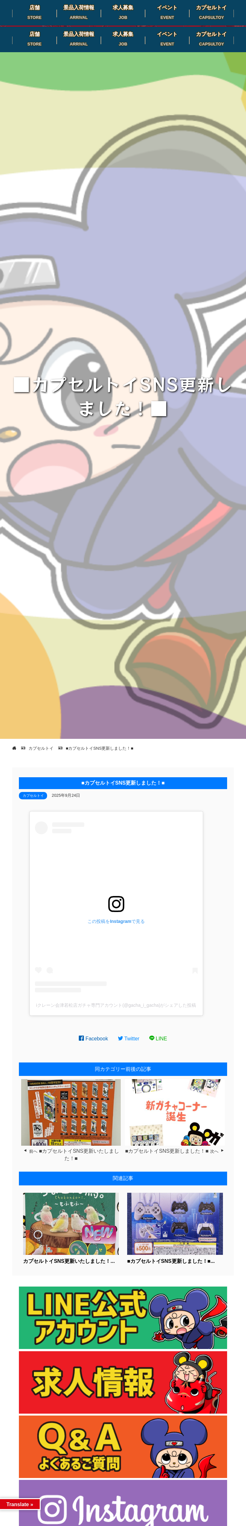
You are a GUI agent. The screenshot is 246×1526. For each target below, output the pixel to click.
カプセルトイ (33, 795)
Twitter (129, 1038)
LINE (158, 1038)
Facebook (93, 1038)
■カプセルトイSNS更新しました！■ (167, 1151)
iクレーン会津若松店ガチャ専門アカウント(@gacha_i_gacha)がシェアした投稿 (116, 1005)
